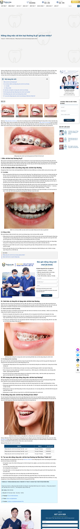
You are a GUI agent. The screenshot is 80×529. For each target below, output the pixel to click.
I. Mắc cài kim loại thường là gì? (10, 82)
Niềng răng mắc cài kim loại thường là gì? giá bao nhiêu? (26, 38)
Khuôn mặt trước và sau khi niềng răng (11, 257)
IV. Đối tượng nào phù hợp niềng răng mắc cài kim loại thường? (16, 92)
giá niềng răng (4, 439)
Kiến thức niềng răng (10, 38)
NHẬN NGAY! (69, 120)
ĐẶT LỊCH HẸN (75, 1)
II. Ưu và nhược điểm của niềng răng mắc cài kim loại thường (16, 84)
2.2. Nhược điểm (7, 88)
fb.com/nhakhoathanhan (13, 495)
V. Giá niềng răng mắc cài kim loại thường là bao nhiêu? (15, 94)
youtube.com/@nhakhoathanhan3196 (16, 501)
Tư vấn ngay (46, 295)
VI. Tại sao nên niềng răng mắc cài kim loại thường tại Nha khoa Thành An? (19, 96)
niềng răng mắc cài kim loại (11, 120)
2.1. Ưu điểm (6, 86)
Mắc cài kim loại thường (45, 122)
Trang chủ (3, 38)
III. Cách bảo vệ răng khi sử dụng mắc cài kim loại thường (15, 90)
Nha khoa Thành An (28, 459)
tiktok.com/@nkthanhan (12, 498)
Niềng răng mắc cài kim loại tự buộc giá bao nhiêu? (14, 255)
